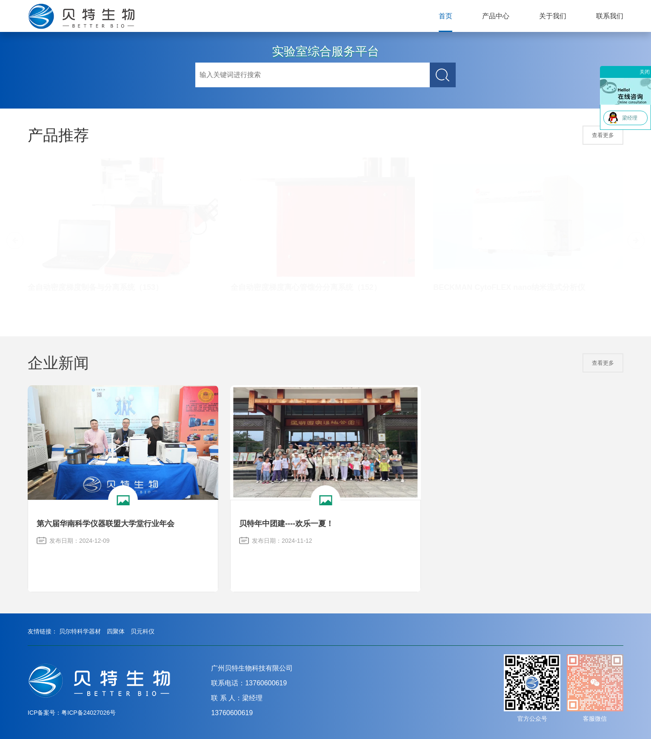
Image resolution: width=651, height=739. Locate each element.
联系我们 (609, 16)
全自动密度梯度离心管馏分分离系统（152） (306, 287)
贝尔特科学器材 (80, 631)
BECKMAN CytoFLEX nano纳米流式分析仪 (509, 287)
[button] (636, 240)
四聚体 (116, 631)
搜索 (443, 75)
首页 (445, 16)
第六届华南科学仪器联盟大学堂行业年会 (105, 523)
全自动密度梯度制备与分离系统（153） (95, 287)
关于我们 (552, 16)
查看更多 (603, 135)
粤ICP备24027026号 (88, 712)
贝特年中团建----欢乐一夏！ (286, 523)
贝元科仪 (142, 631)
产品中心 (495, 16)
